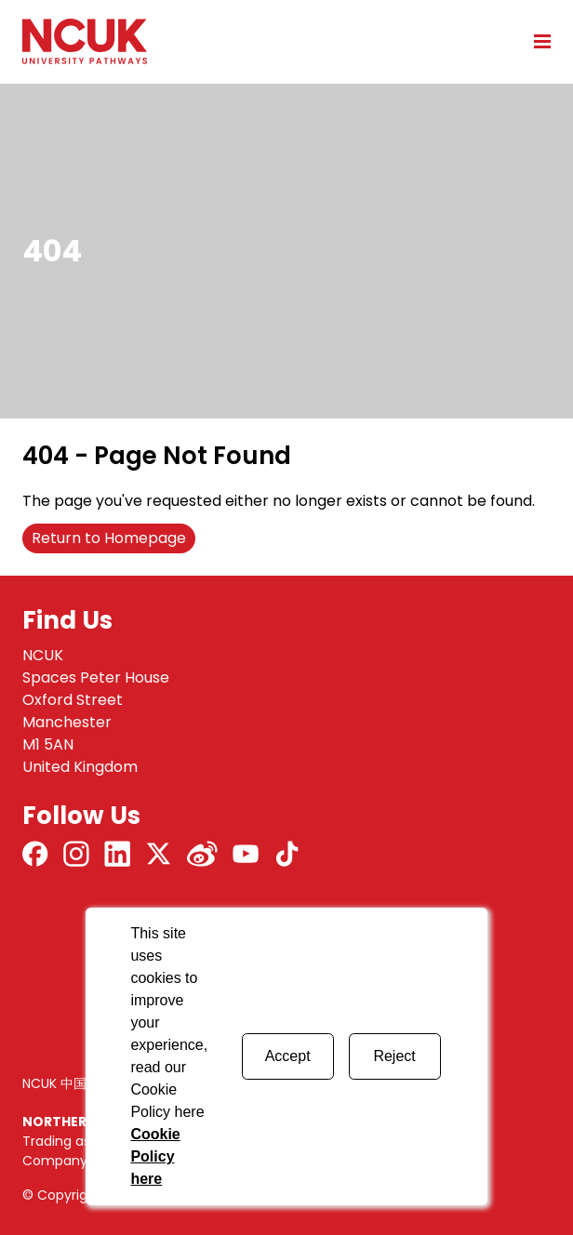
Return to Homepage (109, 538)
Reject (394, 1056)
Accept (288, 1056)
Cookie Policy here (155, 1156)
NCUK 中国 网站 (69, 1083)
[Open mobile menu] (536, 41)
